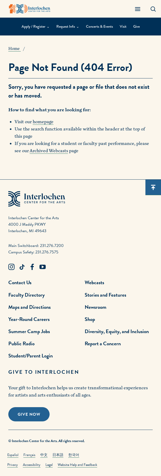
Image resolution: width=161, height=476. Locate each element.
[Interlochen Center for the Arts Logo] (30, 9)
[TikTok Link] (22, 267)
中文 (44, 455)
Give (136, 26)
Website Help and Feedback (77, 464)
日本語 (57, 455)
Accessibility (32, 464)
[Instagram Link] (11, 267)
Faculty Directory (26, 295)
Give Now (29, 414)
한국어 (73, 455)
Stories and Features (105, 295)
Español (12, 455)
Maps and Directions (29, 307)
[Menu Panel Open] (137, 9)
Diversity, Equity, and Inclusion (117, 331)
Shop (90, 319)
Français (29, 455)
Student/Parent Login (30, 356)
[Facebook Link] (32, 267)
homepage (43, 122)
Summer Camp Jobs (29, 331)
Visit (123, 26)
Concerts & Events (99, 26)
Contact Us (19, 282)
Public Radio (21, 343)
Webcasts (94, 282)
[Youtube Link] (42, 267)
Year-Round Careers (29, 319)
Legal (49, 464)
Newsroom (95, 307)
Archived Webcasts (49, 151)
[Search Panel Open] (153, 9)
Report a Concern (103, 343)
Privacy (12, 464)
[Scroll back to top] (153, 187)
